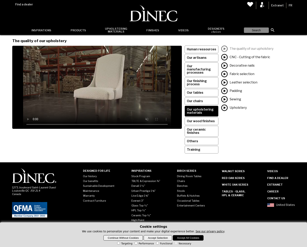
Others (192, 141)
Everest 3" (137, 200)
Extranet (277, 5)
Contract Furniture (94, 200)
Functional (164, 243)
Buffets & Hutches (188, 195)
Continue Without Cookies (123, 237)
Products (78, 30)
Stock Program (140, 176)
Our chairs (195, 101)
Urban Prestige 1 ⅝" (143, 190)
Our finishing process (197, 82)
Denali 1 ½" (138, 185)
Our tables (195, 93)
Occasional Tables (188, 200)
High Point (137, 220)
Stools (181, 190)
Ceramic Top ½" (141, 215)
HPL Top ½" (138, 210)
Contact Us (276, 198)
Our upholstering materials (200, 111)
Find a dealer (24, 4)
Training (193, 149)
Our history (90, 176)
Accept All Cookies (188, 237)
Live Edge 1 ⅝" (140, 195)
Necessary (182, 243)
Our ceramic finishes (196, 131)
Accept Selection (158, 237)
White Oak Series (235, 184)
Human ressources (201, 49)
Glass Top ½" (139, 205)
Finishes (152, 30)
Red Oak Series (233, 178)
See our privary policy (209, 231)
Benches (182, 185)
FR (290, 5)
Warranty (89, 195)
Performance (144, 243)
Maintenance (91, 190)
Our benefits (90, 181)
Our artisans (197, 58)
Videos (183, 30)
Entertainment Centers (191, 205)
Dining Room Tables (189, 176)
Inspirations (41, 30)
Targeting (124, 243)
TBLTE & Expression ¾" (145, 181)
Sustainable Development (98, 185)
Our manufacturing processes (199, 69)
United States (281, 205)
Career (273, 191)
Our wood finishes (201, 121)
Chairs (181, 181)
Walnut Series (233, 171)
